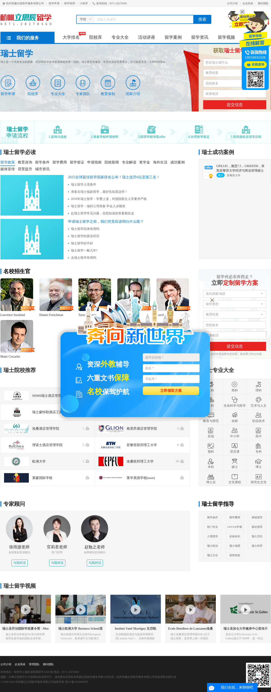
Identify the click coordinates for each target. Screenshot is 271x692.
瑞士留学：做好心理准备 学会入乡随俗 (98, 206)
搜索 (202, 19)
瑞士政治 (212, 545)
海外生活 (160, 162)
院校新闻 (112, 162)
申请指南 (94, 162)
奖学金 (144, 162)
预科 (210, 447)
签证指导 (257, 527)
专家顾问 (14, 504)
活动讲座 (146, 37)
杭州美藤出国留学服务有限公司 (23, 3)
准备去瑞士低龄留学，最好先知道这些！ (99, 191)
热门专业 (212, 527)
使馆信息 (234, 555)
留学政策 (7, 162)
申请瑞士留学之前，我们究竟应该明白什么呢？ (106, 221)
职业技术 (258, 417)
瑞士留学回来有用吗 (85, 229)
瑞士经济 (257, 545)
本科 (210, 463)
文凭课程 (234, 478)
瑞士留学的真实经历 (85, 236)
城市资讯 (42, 169)
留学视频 (226, 37)
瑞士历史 (257, 536)
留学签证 (77, 162)
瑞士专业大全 (218, 370)
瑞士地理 (234, 545)
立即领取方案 (171, 390)
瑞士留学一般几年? (84, 250)
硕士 (234, 463)
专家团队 (83, 85)
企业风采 (247, 3)
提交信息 (235, 104)
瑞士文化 (212, 555)
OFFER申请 (234, 527)
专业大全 (120, 37)
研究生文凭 (258, 478)
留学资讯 (199, 37)
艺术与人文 (258, 402)
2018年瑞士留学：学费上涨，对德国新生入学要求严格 (109, 199)
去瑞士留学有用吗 (83, 257)
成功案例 (177, 162)
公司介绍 (232, 3)
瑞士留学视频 (19, 586)
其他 (210, 432)
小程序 (84, 3)
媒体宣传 (7, 169)
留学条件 (42, 162)
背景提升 (25, 169)
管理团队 (34, 664)
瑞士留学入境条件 (83, 184)
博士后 (211, 478)
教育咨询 (25, 162)
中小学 (234, 432)
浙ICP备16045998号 (76, 681)
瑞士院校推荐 (19, 370)
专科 (258, 447)
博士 (258, 463)
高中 (258, 432)
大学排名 (73, 36)
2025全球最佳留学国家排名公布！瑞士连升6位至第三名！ (114, 177)
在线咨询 (258, 64)
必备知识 (234, 536)
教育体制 (108, 85)
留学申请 (54, 3)
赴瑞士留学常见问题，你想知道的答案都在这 (102, 213)
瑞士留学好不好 (82, 243)
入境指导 (212, 536)
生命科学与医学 (235, 402)
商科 (234, 386)
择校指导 (257, 517)
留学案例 (173, 37)
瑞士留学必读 (19, 152)
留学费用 (59, 162)
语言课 (234, 447)
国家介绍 (133, 85)
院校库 (95, 37)
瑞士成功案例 (218, 152)
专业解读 (129, 162)
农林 (234, 417)
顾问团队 (263, 3)
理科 (258, 386)
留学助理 (69, 3)
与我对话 (19, 563)
